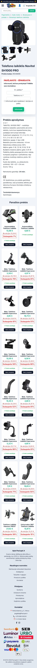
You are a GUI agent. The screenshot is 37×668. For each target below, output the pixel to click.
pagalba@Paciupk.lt (20, 613)
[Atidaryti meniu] (3, 5)
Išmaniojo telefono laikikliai (19, 17)
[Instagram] (19, 623)
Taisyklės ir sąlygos (19, 574)
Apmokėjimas (19, 598)
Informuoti (18, 109)
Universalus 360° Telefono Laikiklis (27, 525)
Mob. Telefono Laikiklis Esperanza (10, 270)
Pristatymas (20, 595)
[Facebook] (16, 623)
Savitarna (20, 590)
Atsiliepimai (19, 572)
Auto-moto (16, 15)
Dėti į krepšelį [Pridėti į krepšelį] (9, 244)
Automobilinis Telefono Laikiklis (9, 227)
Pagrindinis (6, 15)
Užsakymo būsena (20, 593)
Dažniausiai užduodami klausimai (20, 569)
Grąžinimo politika (20, 601)
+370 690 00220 (20, 616)
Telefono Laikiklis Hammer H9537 (9, 525)
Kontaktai (20, 580)
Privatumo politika (20, 577)
